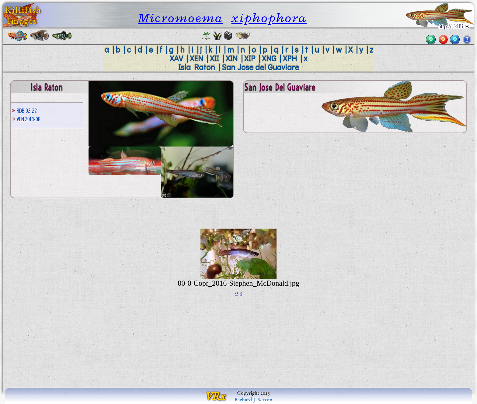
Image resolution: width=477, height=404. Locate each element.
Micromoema (180, 17)
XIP (249, 58)
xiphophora (269, 17)
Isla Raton (196, 67)
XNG (269, 58)
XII (214, 58)
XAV (176, 58)
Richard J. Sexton (254, 399)
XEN (196, 58)
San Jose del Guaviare (260, 67)
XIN (232, 58)
